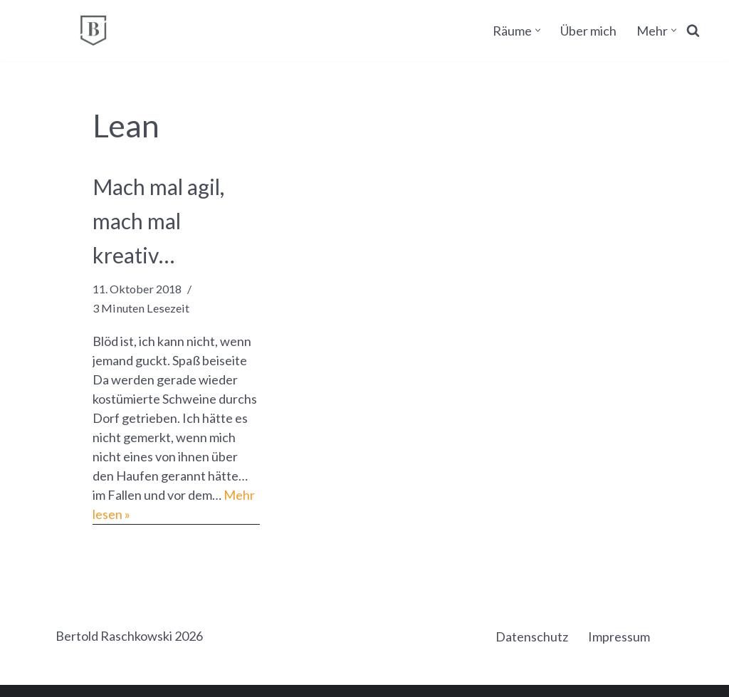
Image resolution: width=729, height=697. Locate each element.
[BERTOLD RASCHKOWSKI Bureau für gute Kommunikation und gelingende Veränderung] (93, 30)
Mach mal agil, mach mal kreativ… (158, 221)
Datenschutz (531, 636)
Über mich (588, 30)
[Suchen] (693, 30)
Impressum (619, 636)
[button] (537, 30)
